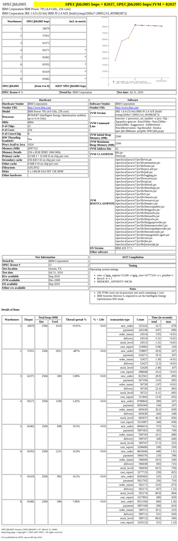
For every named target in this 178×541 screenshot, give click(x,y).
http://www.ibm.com (39, 107)
